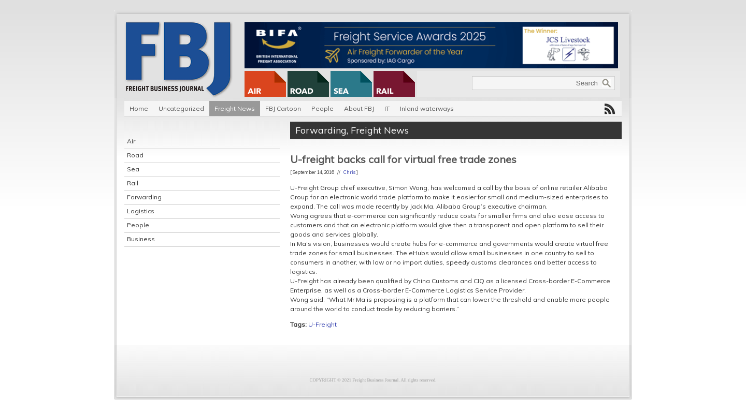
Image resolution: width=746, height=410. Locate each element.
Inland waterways (427, 108)
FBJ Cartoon (283, 108)
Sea (133, 169)
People (322, 108)
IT (387, 108)
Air (131, 141)
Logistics (140, 211)
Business (141, 239)
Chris (349, 172)
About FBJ (359, 108)
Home (139, 108)
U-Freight (322, 324)
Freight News (234, 108)
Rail (132, 183)
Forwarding (144, 197)
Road (135, 155)
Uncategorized (181, 108)
